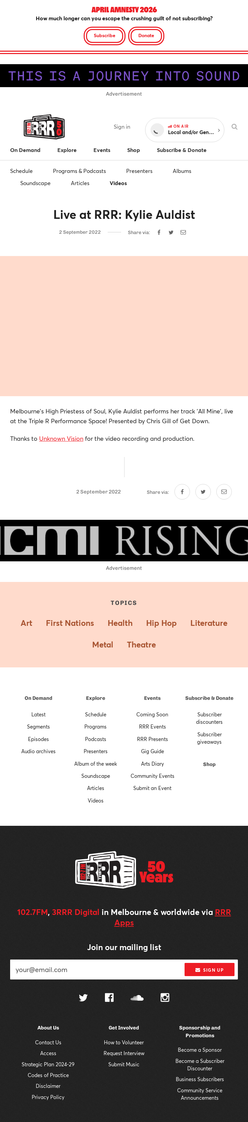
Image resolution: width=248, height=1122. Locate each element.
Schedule (21, 170)
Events (152, 698)
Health (120, 622)
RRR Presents (152, 739)
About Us (48, 1028)
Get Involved (124, 1028)
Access (48, 1053)
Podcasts (95, 739)
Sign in (122, 126)
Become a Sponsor (200, 1049)
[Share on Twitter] (171, 232)
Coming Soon (152, 714)
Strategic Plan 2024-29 (48, 1064)
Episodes (38, 739)
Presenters (139, 170)
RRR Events (152, 726)
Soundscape (35, 182)
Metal (102, 644)
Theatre (141, 644)
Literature (208, 622)
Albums (182, 170)
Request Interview (124, 1053)
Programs (95, 726)
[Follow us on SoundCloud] (137, 998)
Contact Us (48, 1042)
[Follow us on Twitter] (83, 998)
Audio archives (38, 751)
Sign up (209, 970)
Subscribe (104, 35)
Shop (209, 764)
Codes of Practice (48, 1075)
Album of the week (95, 763)
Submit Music (123, 1064)
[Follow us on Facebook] (109, 998)
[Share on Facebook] (159, 232)
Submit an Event (152, 788)
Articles (80, 182)
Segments (38, 726)
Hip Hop (161, 622)
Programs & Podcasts (79, 170)
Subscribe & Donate (209, 698)
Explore (95, 698)
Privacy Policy (48, 1097)
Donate (146, 35)
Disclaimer (48, 1085)
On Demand (38, 698)
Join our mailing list (124, 947)
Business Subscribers (200, 1079)
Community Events (152, 775)
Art (26, 622)
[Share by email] (183, 232)
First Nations (70, 622)
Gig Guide (152, 751)
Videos (118, 182)
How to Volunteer (124, 1042)
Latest (38, 714)
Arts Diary (152, 763)
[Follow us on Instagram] (165, 998)
